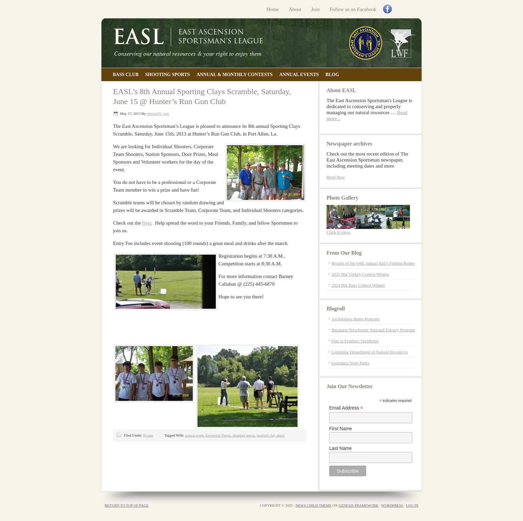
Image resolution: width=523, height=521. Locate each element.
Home (273, 9)
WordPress (392, 505)
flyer (146, 223)
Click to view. (339, 232)
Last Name (340, 448)
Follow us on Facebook (353, 9)
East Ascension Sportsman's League (261, 43)
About (295, 9)
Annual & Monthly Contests (234, 74)
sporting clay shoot (270, 435)
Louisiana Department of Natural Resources (370, 351)
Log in (412, 505)
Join (315, 9)
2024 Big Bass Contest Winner (358, 285)
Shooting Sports (167, 74)
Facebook (388, 9)
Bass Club (125, 74)
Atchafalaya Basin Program (356, 318)
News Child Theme (314, 505)
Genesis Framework (358, 505)
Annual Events (299, 74)
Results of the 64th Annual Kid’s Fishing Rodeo (373, 263)
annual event (194, 435)
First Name (340, 428)
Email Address (346, 408)
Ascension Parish (217, 435)
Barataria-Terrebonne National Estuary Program (373, 329)
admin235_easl (158, 113)
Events (148, 435)
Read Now (336, 177)
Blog (332, 74)
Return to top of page (126, 505)
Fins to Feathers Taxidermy (355, 340)
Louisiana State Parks (350, 362)
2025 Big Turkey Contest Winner (360, 274)
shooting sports (243, 435)
